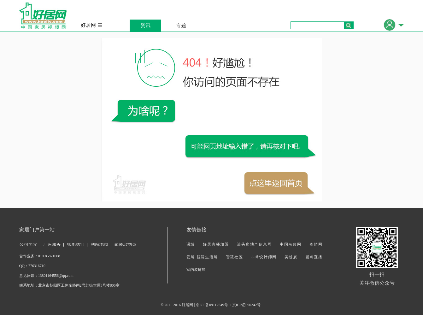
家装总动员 (125, 244)
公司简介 (28, 244)
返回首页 (276, 183)
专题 (181, 25)
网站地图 (99, 244)
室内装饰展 (195, 269)
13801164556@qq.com (55, 275)
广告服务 (52, 244)
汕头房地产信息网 (254, 244)
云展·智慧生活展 (202, 257)
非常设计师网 (264, 257)
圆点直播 (313, 257)
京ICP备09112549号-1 (213, 305)
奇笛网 (315, 244)
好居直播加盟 (216, 244)
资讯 (145, 25)
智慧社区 (234, 257)
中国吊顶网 (291, 244)
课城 (190, 244)
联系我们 (76, 244)
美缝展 (291, 257)
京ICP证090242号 (246, 305)
